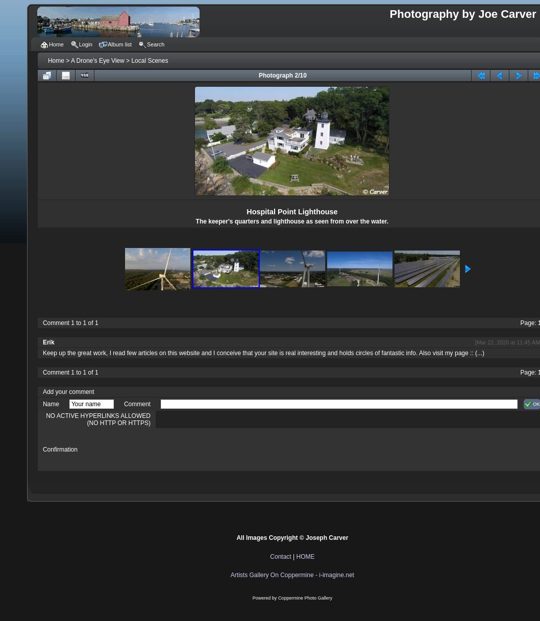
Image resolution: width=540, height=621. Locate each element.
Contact (280, 556)
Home (56, 60)
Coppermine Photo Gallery (305, 598)
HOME (305, 556)
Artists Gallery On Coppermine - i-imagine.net (292, 575)
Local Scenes (149, 60)
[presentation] (238, 449)
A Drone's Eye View (98, 60)
